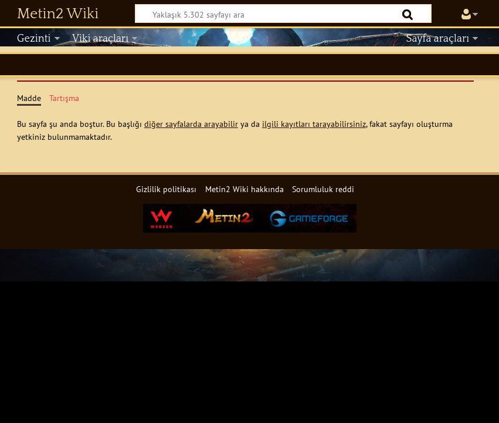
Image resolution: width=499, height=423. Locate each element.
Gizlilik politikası (166, 188)
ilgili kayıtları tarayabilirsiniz (314, 123)
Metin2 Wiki (58, 14)
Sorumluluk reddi (323, 188)
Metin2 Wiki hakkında (244, 188)
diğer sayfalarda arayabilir (191, 123)
